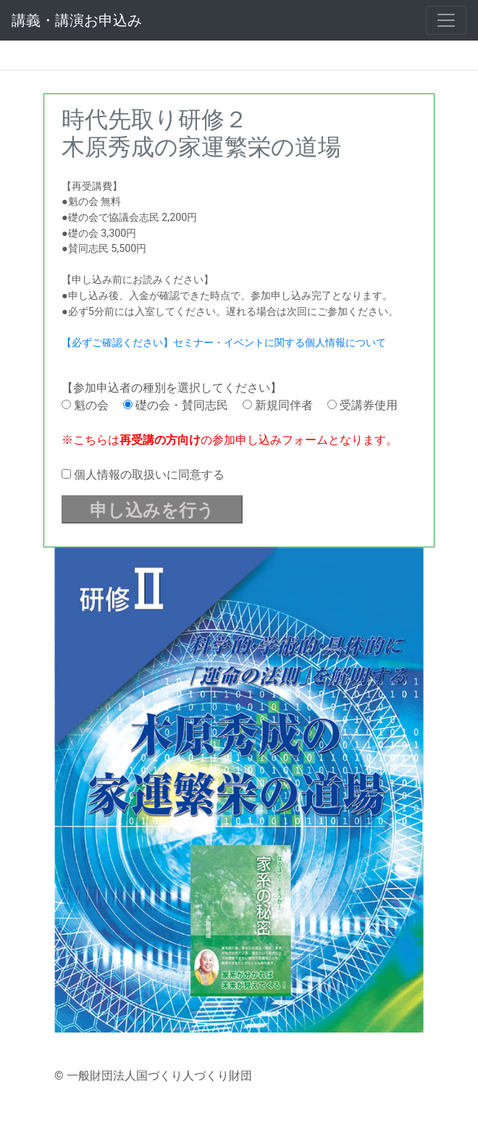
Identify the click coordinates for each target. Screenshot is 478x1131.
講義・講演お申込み (77, 20)
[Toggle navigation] (446, 20)
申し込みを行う (152, 510)
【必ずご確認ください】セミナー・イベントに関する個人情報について (224, 343)
